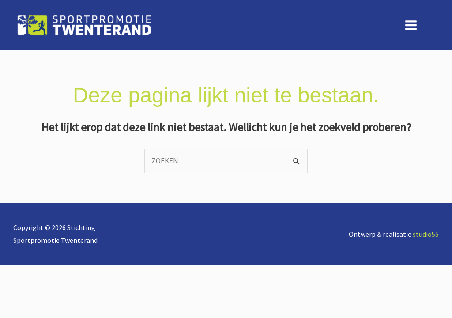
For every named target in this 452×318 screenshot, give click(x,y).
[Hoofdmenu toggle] (411, 25)
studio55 (426, 234)
